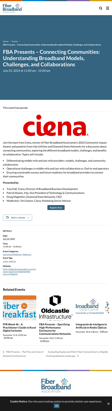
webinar (12, 261)
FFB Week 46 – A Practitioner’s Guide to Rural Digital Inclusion (19, 327)
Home (6, 41)
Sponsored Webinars (12, 254)
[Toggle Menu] (107, 8)
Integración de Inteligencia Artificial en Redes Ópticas (91, 326)
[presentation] (19, 307)
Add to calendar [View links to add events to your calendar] (18, 217)
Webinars (27, 254)
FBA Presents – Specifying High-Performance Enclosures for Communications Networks (55, 329)
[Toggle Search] (100, 8)
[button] (56, 207)
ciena (5, 261)
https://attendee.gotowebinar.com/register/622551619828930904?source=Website (19, 271)
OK (56, 406)
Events (15, 41)
